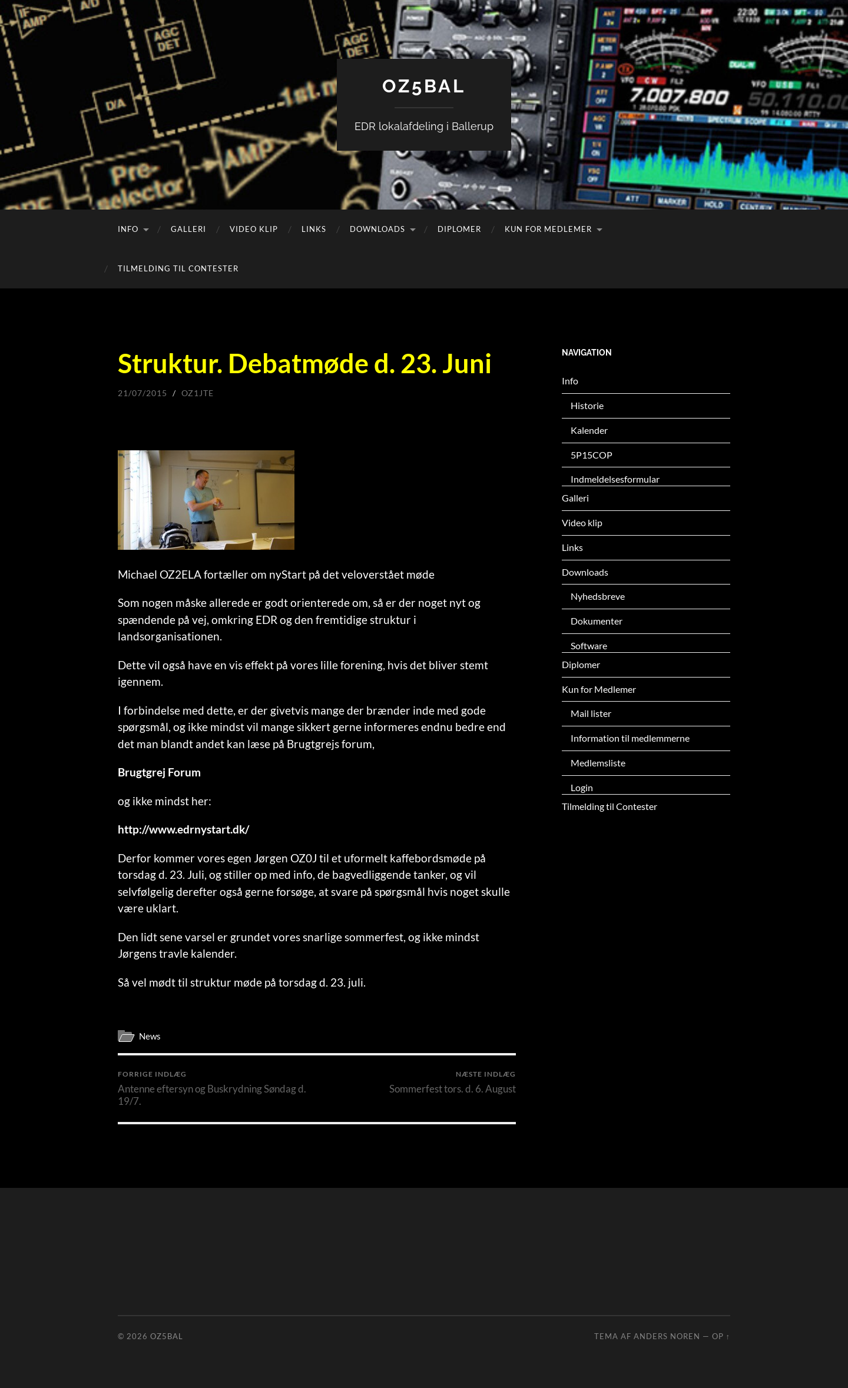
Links (314, 229)
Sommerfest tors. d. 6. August (452, 1082)
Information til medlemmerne (630, 737)
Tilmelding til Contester (178, 268)
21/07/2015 (142, 393)
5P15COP (591, 454)
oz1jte (197, 393)
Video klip (254, 229)
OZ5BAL (424, 86)
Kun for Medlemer (548, 229)
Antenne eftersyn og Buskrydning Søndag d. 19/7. (215, 1088)
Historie (587, 405)
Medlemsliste (598, 762)
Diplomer (459, 229)
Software (589, 645)
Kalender (589, 430)
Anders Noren (667, 1336)
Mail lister (591, 713)
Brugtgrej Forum (159, 772)
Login (582, 787)
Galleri (188, 229)
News (150, 1036)
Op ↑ (721, 1336)
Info (128, 229)
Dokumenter (596, 620)
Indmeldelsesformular (615, 478)
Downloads (377, 229)
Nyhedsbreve (598, 596)
